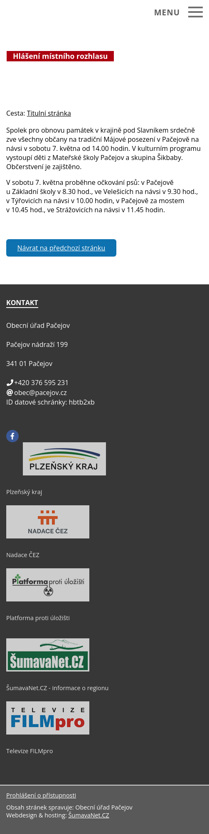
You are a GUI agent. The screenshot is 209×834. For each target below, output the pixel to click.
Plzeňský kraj (24, 492)
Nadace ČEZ (22, 555)
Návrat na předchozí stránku (61, 247)
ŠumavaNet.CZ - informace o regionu (57, 688)
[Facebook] (12, 436)
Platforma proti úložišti (38, 618)
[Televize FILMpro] (47, 732)
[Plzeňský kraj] (64, 473)
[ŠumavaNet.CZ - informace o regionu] (47, 669)
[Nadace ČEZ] (47, 536)
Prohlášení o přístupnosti (41, 795)
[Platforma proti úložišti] (47, 599)
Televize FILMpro (29, 751)
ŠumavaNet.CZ (88, 815)
